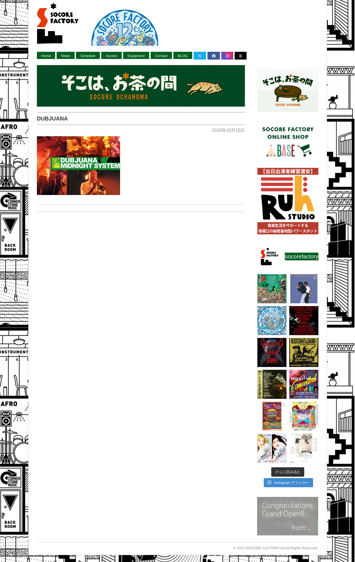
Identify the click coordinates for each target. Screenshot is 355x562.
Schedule (87, 56)
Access (111, 56)
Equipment (136, 56)
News (65, 56)
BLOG (183, 56)
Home (46, 56)
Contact (161, 56)
